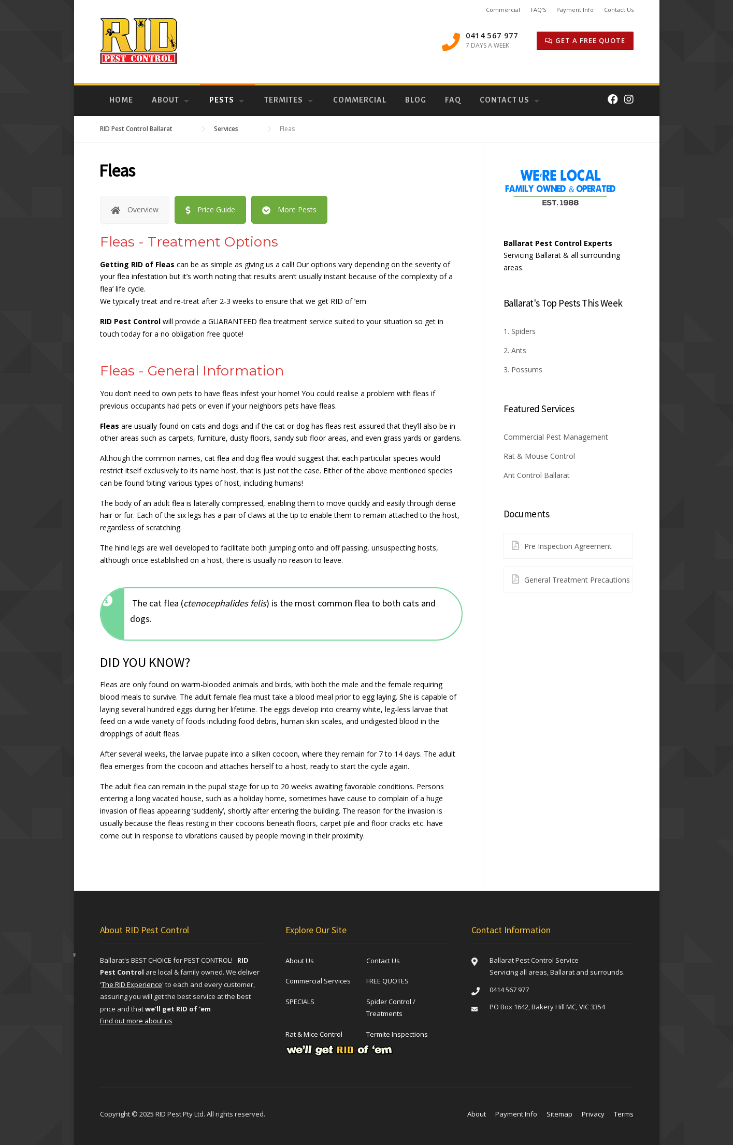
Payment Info (575, 9)
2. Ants (515, 350)
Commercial (503, 9)
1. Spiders (520, 331)
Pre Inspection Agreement (558, 545)
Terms (624, 1114)
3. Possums (523, 369)
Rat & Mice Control (313, 1034)
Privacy (593, 1114)
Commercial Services (318, 980)
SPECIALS (299, 1001)
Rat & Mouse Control (539, 456)
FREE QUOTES (387, 980)
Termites (283, 100)
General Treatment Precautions (567, 579)
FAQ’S (538, 9)
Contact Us (619, 9)
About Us (299, 960)
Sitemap (559, 1114)
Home (121, 100)
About (165, 100)
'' (132, 984)
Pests (221, 100)
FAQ (453, 100)
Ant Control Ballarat (537, 475)
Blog (415, 100)
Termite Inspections (397, 1034)
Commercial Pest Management (556, 437)
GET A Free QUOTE (585, 40)
